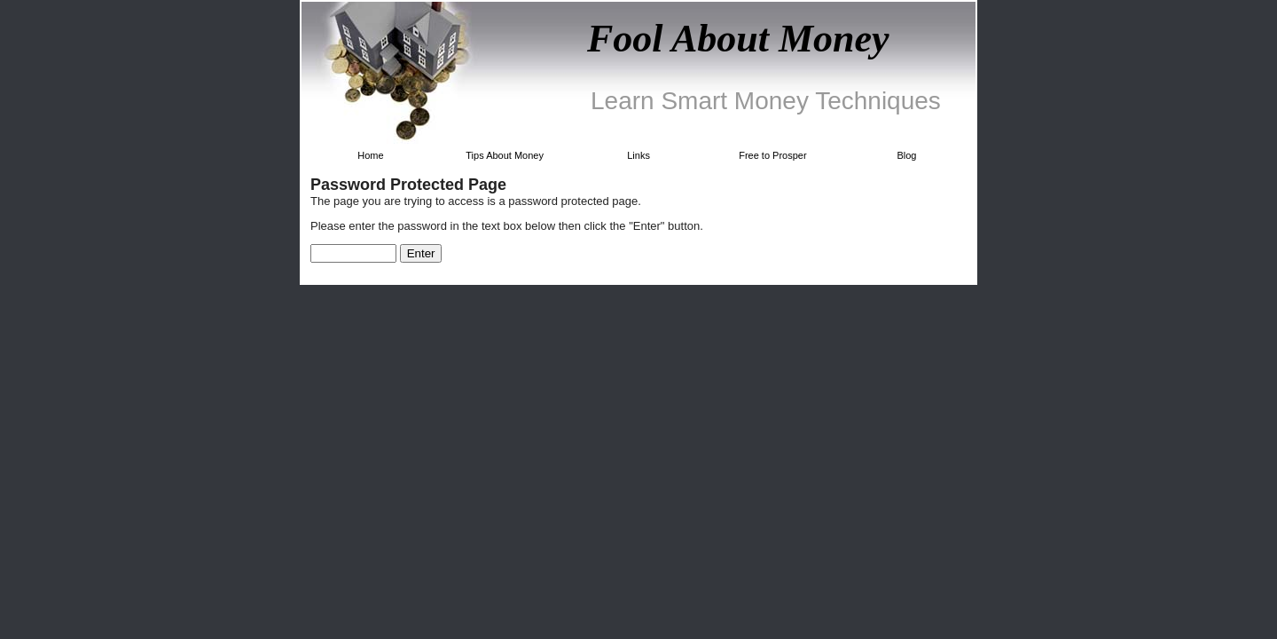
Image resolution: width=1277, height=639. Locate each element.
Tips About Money (505, 155)
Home (370, 155)
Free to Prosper (772, 155)
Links (638, 155)
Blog (906, 155)
